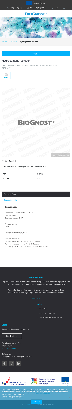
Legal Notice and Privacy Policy (50, 318)
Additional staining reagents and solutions (25, 65)
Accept (37, 402)
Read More (36, 298)
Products (13, 42)
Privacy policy (18, 397)
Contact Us (11, 336)
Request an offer (10, 200)
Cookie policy (7, 397)
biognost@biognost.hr (10, 348)
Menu (36, 53)
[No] (69, 397)
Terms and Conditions (47, 313)
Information (43, 309)
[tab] (36, 194)
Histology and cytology (49, 65)
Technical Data (10, 194)
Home (4, 42)
